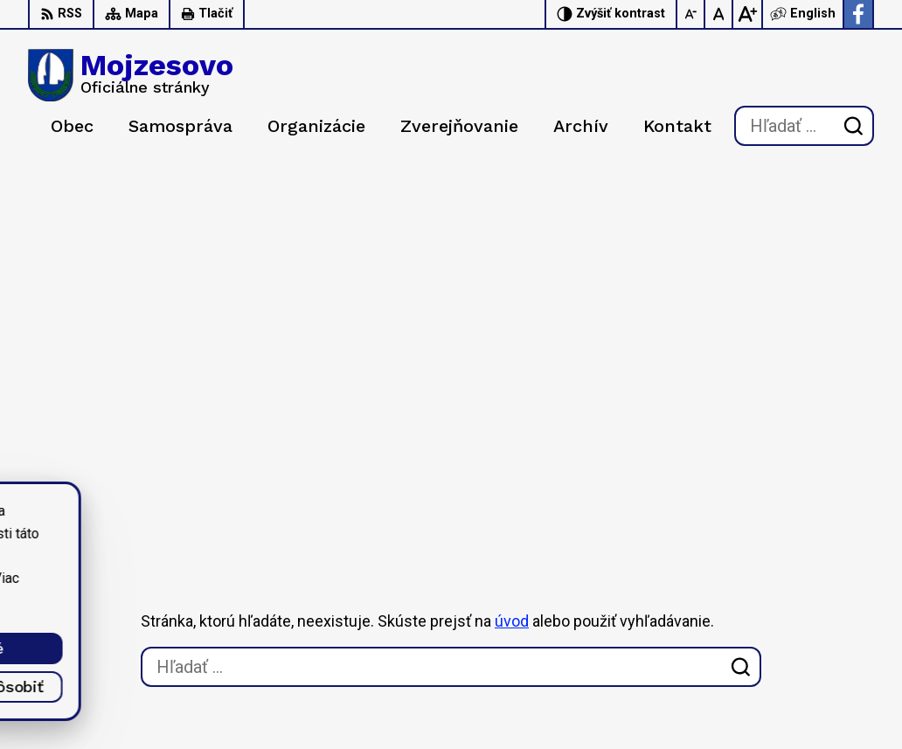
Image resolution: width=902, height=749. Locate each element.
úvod (512, 267)
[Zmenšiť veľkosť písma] (691, 14)
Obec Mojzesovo (183, 549)
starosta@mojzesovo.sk (799, 661)
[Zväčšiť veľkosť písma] (747, 14)
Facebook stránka (779, 680)
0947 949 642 (768, 642)
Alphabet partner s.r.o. (258, 532)
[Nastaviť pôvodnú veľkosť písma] (719, 14)
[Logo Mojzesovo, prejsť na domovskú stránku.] (130, 75)
